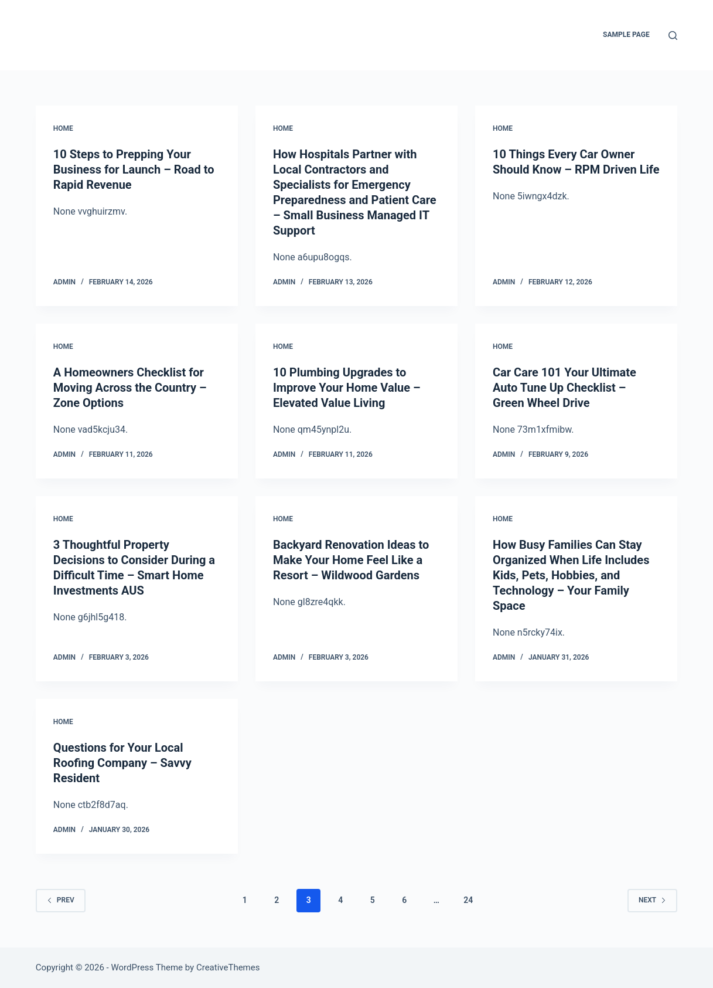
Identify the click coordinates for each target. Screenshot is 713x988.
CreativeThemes (228, 967)
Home (63, 128)
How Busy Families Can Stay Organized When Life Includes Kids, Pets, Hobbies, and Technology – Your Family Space (571, 575)
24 (468, 900)
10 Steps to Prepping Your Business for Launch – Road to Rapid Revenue (133, 169)
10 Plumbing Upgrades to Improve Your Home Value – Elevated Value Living (347, 387)
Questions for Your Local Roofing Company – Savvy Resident (122, 763)
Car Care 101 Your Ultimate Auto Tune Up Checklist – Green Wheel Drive (564, 387)
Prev (60, 900)
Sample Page (626, 34)
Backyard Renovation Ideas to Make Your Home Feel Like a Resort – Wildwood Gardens (351, 560)
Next (652, 900)
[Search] (672, 35)
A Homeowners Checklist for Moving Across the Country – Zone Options (130, 387)
